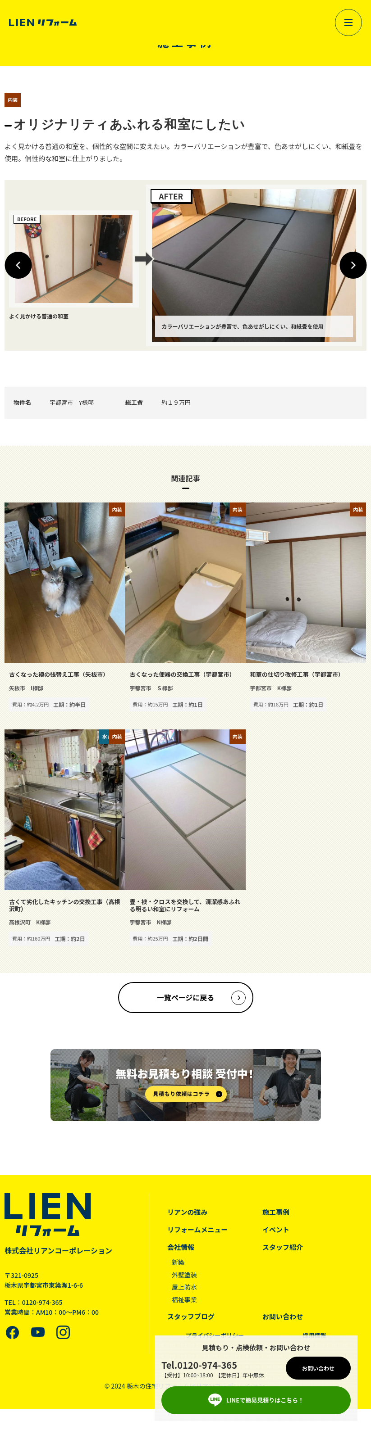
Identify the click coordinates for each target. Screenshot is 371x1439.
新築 (178, 1262)
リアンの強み (187, 1212)
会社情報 (180, 1247)
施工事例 (275, 1212)
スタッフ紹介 (282, 1247)
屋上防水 (184, 1286)
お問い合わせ (282, 1316)
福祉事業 (184, 1299)
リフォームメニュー (197, 1229)
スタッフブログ (191, 1316)
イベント (275, 1229)
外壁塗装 (184, 1274)
